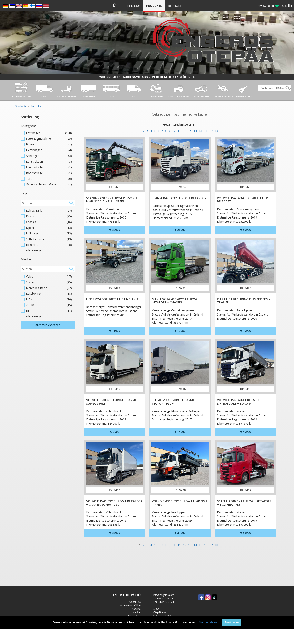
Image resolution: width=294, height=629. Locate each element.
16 (205, 131)
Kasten (49, 216)
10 (174, 131)
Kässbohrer (49, 293)
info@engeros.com (163, 595)
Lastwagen (49, 132)
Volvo (49, 276)
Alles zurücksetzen (47, 325)
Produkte (154, 5)
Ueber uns (131, 6)
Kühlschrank (49, 210)
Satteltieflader (49, 239)
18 (216, 131)
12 (184, 131)
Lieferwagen (49, 150)
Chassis (49, 222)
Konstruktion (49, 161)
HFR (49, 310)
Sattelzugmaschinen (49, 138)
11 (179, 131)
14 (195, 131)
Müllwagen (49, 233)
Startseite (21, 106)
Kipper (49, 227)
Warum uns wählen (130, 605)
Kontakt (175, 6)
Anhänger (49, 155)
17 (211, 131)
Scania (49, 282)
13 (190, 131)
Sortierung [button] (30, 116)
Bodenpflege (49, 173)
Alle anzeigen (34, 250)
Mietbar (137, 612)
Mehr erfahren (208, 622)
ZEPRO (49, 305)
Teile (49, 178)
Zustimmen (232, 622)
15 (200, 131)
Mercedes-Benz (49, 288)
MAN (49, 299)
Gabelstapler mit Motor (49, 184)
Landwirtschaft (49, 167)
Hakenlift (49, 244)
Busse (49, 144)
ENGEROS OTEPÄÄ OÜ (127, 595)
